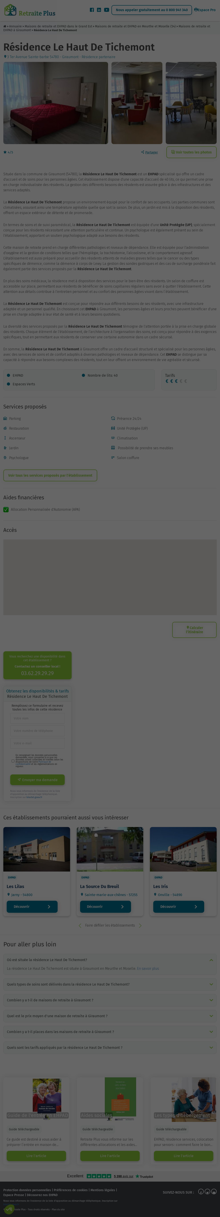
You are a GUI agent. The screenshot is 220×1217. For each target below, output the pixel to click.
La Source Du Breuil (99, 886)
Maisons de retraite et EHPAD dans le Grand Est (58, 26)
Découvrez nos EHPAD (42, 1195)
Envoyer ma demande (37, 780)
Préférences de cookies (71, 1190)
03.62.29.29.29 (37, 673)
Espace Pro (205, 10)
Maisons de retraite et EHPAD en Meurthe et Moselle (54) (135, 26)
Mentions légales (103, 1190)
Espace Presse (13, 1195)
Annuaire (15, 26)
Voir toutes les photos (191, 152)
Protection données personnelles (27, 1190)
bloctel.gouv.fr (34, 797)
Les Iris (160, 886)
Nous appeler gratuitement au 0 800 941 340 (152, 10)
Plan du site (58, 1209)
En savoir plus (148, 968)
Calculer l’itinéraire (194, 630)
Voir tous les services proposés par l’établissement (50, 475)
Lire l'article (36, 1156)
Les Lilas (15, 886)
